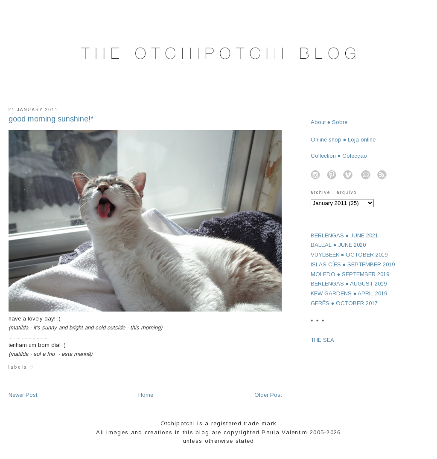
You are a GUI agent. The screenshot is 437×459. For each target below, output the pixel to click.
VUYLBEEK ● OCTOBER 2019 (349, 254)
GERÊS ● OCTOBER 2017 (344, 303)
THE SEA (322, 340)
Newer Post (23, 395)
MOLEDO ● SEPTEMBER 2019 (350, 274)
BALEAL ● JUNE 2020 (338, 245)
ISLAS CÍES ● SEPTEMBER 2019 (353, 264)
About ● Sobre (329, 122)
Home (145, 395)
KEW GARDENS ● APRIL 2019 (349, 293)
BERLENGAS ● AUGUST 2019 (349, 283)
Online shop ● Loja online (343, 139)
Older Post (268, 395)
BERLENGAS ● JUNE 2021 (345, 235)
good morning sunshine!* (51, 119)
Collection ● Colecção (339, 156)
